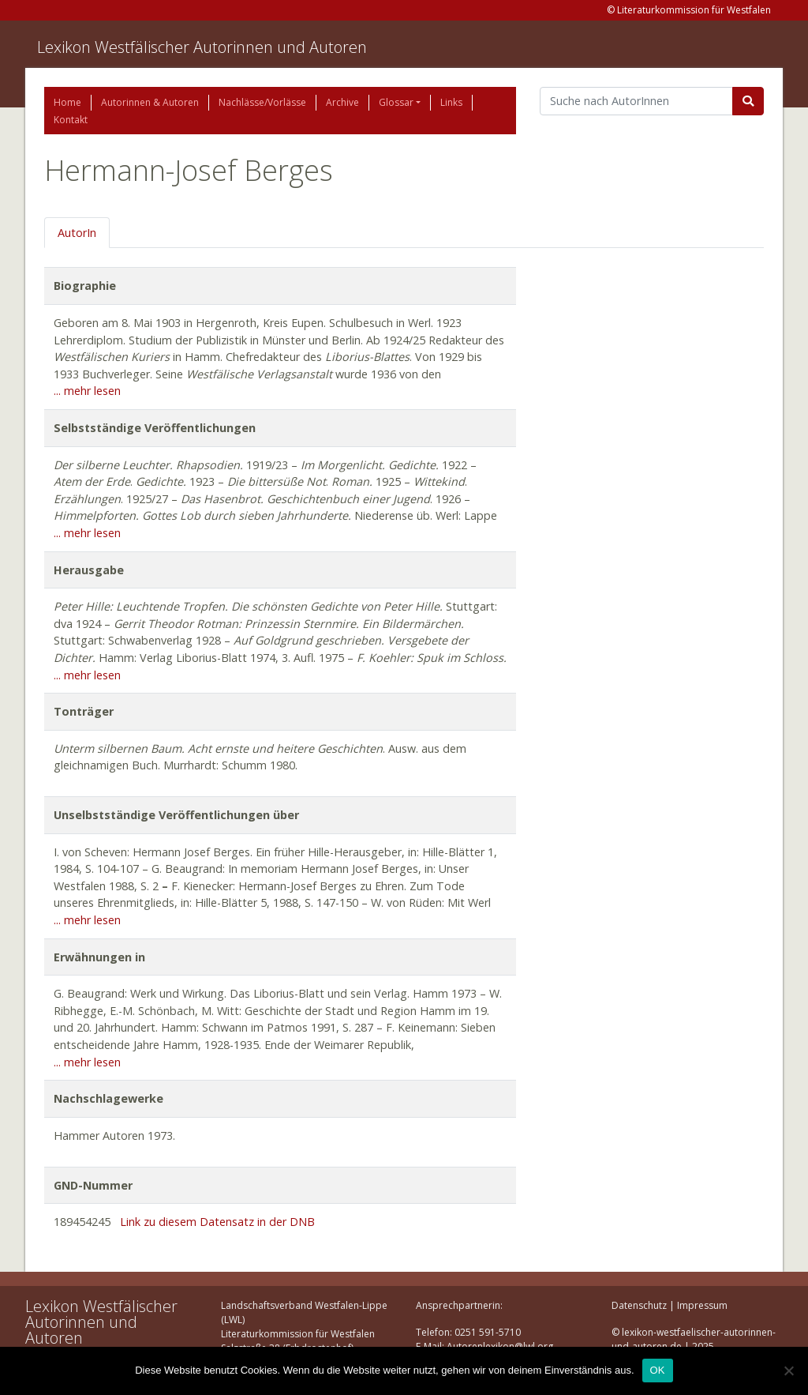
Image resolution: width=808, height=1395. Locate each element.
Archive (342, 102)
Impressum (702, 1305)
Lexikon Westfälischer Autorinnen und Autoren (202, 47)
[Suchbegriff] (636, 101)
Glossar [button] (396, 102)
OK (657, 1370)
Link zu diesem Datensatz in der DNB (217, 1221)
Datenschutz (639, 1305)
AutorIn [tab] (77, 232)
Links (451, 102)
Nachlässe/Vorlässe (262, 102)
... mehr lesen (87, 390)
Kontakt (71, 119)
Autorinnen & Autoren (150, 102)
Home (67, 102)
